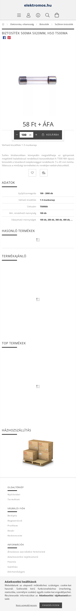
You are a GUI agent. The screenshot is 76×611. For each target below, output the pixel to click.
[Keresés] (47, 15)
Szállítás (13, 566)
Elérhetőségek (16, 571)
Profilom (13, 525)
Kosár (11, 530)
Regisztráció (15, 520)
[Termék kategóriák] (19, 15)
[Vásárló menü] (38, 15)
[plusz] (36, 135)
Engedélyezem (50, 605)
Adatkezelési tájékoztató (23, 556)
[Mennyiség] (24, 135)
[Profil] (28, 15)
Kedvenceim (15, 535)
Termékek (14, 499)
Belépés (12, 515)
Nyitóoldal (14, 494)
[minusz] (17, 135)
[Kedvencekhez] (32, 173)
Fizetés (12, 561)
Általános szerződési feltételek (26, 551)
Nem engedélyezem (26, 605)
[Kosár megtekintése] (57, 15)
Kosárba (52, 134)
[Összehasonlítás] (43, 173)
